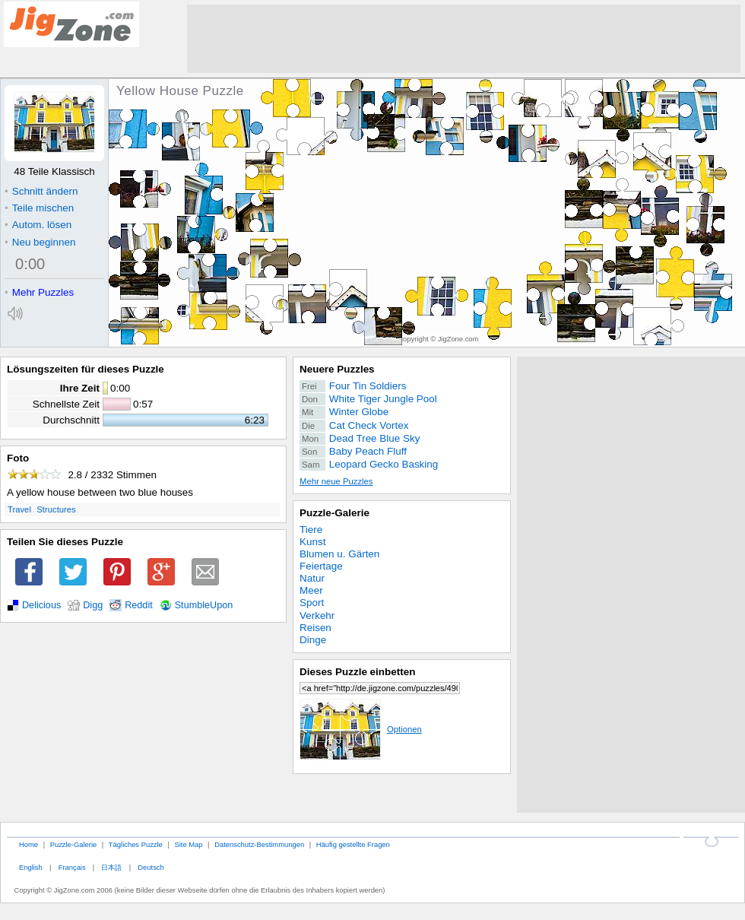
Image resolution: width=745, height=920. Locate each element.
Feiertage (321, 566)
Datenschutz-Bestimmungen (259, 844)
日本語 (111, 867)
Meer (311, 590)
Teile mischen (39, 208)
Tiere (311, 529)
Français (72, 867)
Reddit (139, 605)
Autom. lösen (38, 224)
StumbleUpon (204, 605)
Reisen (315, 627)
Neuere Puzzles (337, 369)
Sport (312, 602)
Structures (55, 509)
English (31, 867)
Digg (93, 605)
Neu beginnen (40, 242)
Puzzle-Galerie (334, 513)
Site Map (188, 844)
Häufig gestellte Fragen (353, 844)
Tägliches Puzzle (136, 844)
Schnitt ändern (41, 191)
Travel (19, 509)
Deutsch (150, 867)
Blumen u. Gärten (339, 554)
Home (28, 844)
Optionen (361, 729)
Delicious (41, 605)
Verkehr (317, 615)
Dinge (313, 640)
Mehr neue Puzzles (336, 481)
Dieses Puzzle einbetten (357, 671)
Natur (312, 578)
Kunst (312, 541)
